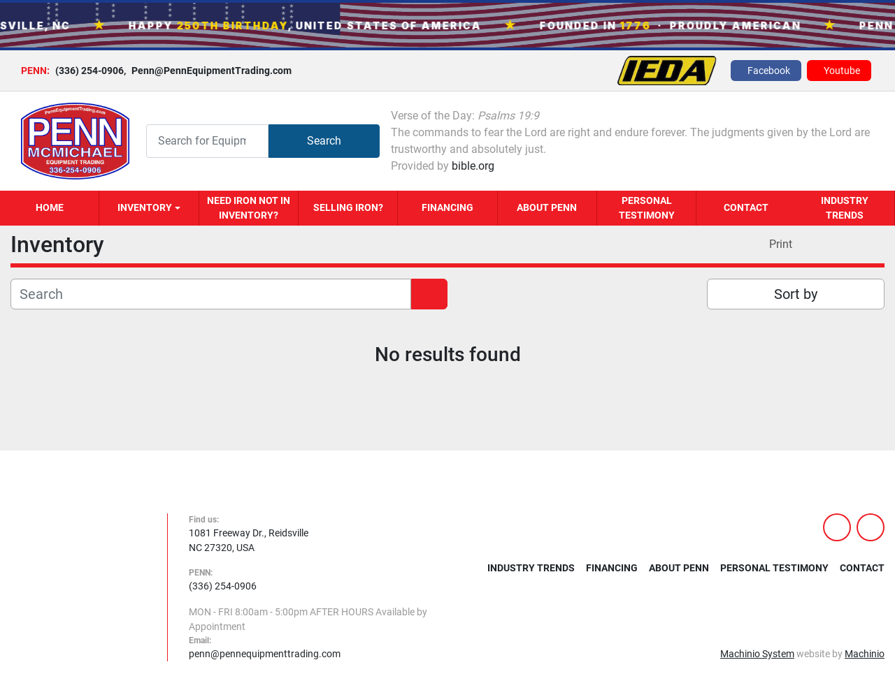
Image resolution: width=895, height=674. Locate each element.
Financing (447, 207)
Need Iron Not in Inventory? (248, 208)
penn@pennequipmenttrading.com (265, 653)
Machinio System (757, 653)
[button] (148, 208)
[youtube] (839, 70)
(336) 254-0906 (89, 70)
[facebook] (766, 70)
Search (324, 140)
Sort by (795, 294)
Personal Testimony (647, 208)
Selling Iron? (348, 207)
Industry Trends (844, 208)
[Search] (207, 140)
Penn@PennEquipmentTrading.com (208, 70)
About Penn (547, 207)
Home (50, 207)
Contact (746, 207)
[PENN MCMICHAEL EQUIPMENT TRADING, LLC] (78, 586)
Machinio (865, 653)
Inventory (144, 207)
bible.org (473, 166)
